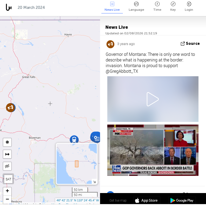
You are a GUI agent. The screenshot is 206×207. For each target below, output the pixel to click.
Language (136, 7)
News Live (112, 7)
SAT (8, 179)
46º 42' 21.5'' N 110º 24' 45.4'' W (78, 200)
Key (173, 7)
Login (189, 7)
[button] (74, 140)
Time (157, 7)
